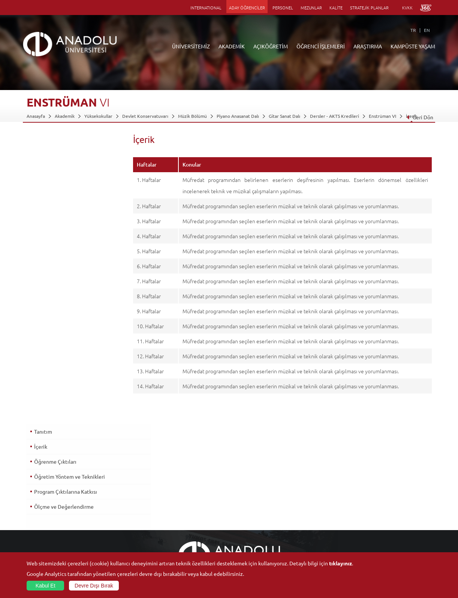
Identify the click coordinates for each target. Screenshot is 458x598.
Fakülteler (104, 473)
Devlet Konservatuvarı (145, 116)
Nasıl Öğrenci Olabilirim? (186, 517)
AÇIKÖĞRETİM (270, 46)
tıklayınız (340, 563)
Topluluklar (373, 517)
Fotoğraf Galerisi (379, 542)
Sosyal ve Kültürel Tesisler (388, 473)
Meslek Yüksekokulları (116, 491)
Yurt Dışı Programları (182, 508)
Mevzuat (35, 534)
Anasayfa (36, 116)
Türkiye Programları (181, 491)
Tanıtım (43, 142)
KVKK (407, 8)
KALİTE (336, 8)
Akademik (65, 116)
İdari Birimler (40, 491)
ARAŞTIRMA (367, 46)
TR (413, 30)
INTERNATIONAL (206, 8)
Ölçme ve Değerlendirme (63, 217)
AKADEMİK (232, 46)
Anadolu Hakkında (45, 473)
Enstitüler (104, 482)
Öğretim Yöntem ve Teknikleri (69, 187)
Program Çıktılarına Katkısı (65, 202)
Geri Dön (419, 117)
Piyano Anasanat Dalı (238, 116)
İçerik (40, 157)
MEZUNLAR (311, 8)
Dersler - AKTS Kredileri (334, 116)
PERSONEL (282, 8)
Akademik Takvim (178, 525)
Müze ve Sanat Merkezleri (388, 499)
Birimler (303, 473)
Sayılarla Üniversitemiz (49, 482)
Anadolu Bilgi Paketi (248, 491)
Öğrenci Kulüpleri (380, 525)
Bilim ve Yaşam (310, 551)
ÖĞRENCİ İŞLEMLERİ (320, 46)
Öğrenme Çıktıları (55, 172)
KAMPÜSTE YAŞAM (413, 46)
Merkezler (305, 482)
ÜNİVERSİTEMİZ (191, 46)
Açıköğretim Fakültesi (183, 482)
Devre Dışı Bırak (94, 586)
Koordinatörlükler (313, 491)
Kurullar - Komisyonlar (49, 508)
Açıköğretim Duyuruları (185, 473)
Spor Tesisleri (375, 508)
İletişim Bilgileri (42, 542)
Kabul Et (45, 586)
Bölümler (36, 499)
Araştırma (171, 499)
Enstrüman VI (382, 116)
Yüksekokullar (98, 116)
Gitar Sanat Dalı (284, 116)
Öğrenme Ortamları (181, 534)
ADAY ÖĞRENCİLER (247, 8)
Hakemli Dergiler (312, 508)
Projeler (303, 499)
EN (427, 30)
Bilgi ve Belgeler (43, 525)
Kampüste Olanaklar (382, 534)
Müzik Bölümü (192, 116)
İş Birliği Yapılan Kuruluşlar (54, 517)
